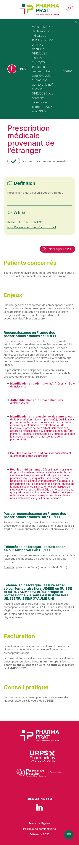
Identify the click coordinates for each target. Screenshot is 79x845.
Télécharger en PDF (57, 249)
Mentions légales (39, 823)
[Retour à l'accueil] (39, 9)
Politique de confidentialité (39, 829)
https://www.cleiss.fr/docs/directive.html (31, 227)
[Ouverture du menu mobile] (68, 834)
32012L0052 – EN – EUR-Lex (24, 221)
